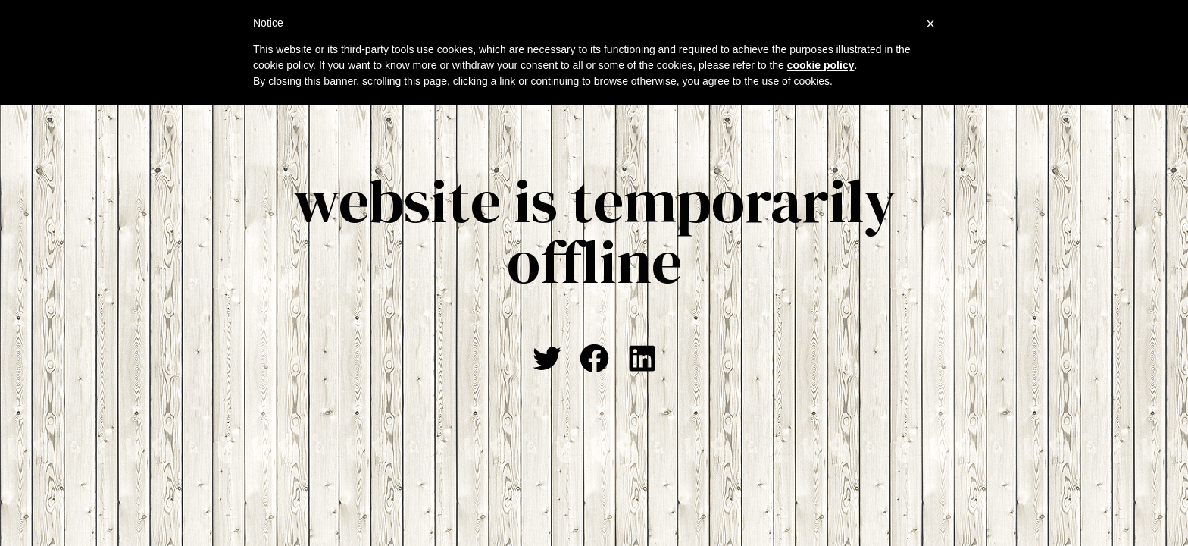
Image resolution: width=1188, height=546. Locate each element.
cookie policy (821, 65)
